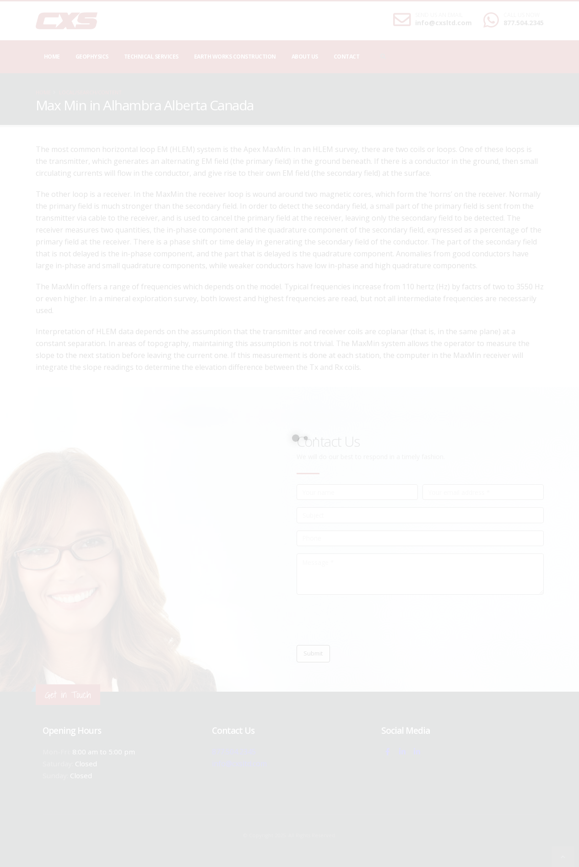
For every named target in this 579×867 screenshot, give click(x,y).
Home (52, 56)
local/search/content (90, 92)
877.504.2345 (523, 22)
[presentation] (366, 620)
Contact (347, 56)
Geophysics (92, 56)
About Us (305, 56)
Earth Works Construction (235, 56)
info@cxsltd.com (443, 22)
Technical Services (151, 56)
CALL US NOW (521, 15)
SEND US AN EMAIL (439, 15)
